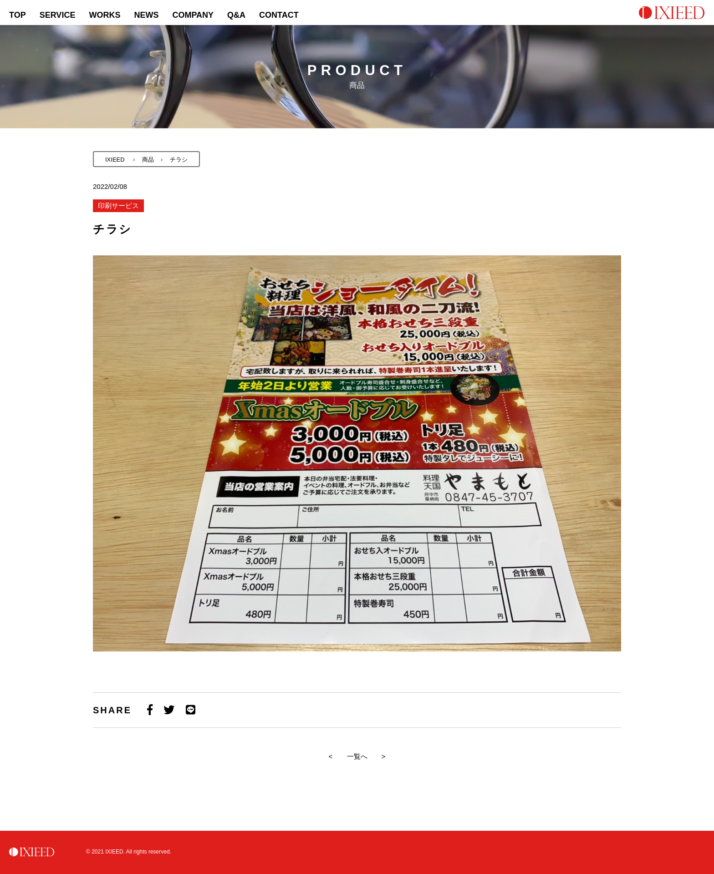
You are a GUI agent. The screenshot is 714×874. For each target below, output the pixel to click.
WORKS (104, 15)
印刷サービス (118, 205)
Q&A (236, 15)
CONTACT (279, 15)
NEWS (146, 15)
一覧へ (357, 756)
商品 (148, 159)
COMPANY (193, 15)
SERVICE (58, 15)
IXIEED (115, 159)
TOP (17, 15)
